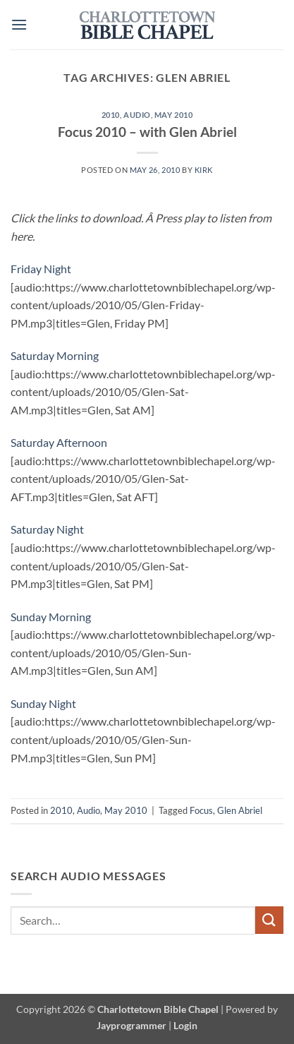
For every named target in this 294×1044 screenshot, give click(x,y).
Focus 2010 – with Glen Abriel (147, 132)
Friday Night (41, 268)
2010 (111, 114)
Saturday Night (47, 529)
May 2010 (173, 114)
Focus (201, 810)
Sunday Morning (51, 616)
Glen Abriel (239, 810)
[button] (19, 24)
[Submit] (269, 920)
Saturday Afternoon (59, 442)
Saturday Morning (55, 355)
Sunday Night (43, 703)
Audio (137, 114)
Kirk (204, 169)
